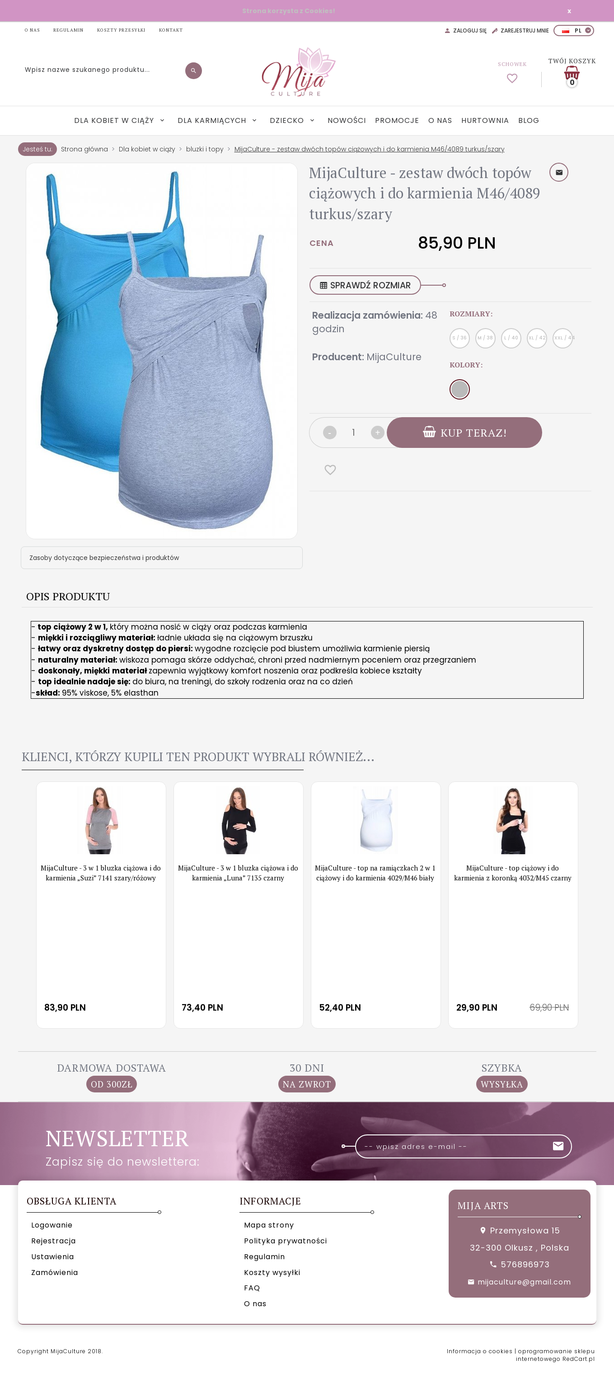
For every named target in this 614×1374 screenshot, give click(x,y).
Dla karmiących (213, 120)
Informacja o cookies (480, 1351)
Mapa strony (269, 1225)
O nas (440, 120)
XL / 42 (537, 337)
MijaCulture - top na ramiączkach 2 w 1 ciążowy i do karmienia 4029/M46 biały (375, 872)
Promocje (397, 120)
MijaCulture (394, 356)
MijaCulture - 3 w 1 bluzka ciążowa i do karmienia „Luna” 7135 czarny (238, 872)
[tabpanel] (307, 670)
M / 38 (485, 337)
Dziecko (288, 120)
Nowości (347, 120)
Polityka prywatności (285, 1241)
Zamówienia (54, 1272)
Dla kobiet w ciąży (115, 120)
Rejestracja (53, 1241)
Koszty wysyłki (272, 1272)
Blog (528, 120)
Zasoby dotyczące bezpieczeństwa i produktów (104, 557)
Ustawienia (52, 1257)
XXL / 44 (563, 337)
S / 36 (459, 337)
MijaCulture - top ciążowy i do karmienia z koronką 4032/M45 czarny (513, 872)
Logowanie (52, 1225)
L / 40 (511, 337)
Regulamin (264, 1257)
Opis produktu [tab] (68, 596)
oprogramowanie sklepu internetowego (555, 1355)
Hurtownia (485, 120)
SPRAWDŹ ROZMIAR (365, 285)
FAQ (252, 1288)
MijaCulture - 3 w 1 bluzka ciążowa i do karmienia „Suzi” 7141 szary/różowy (101, 872)
